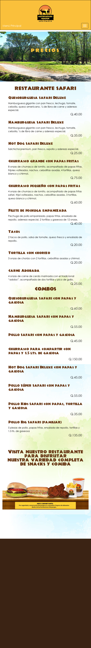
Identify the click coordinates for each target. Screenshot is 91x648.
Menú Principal (12, 25)
